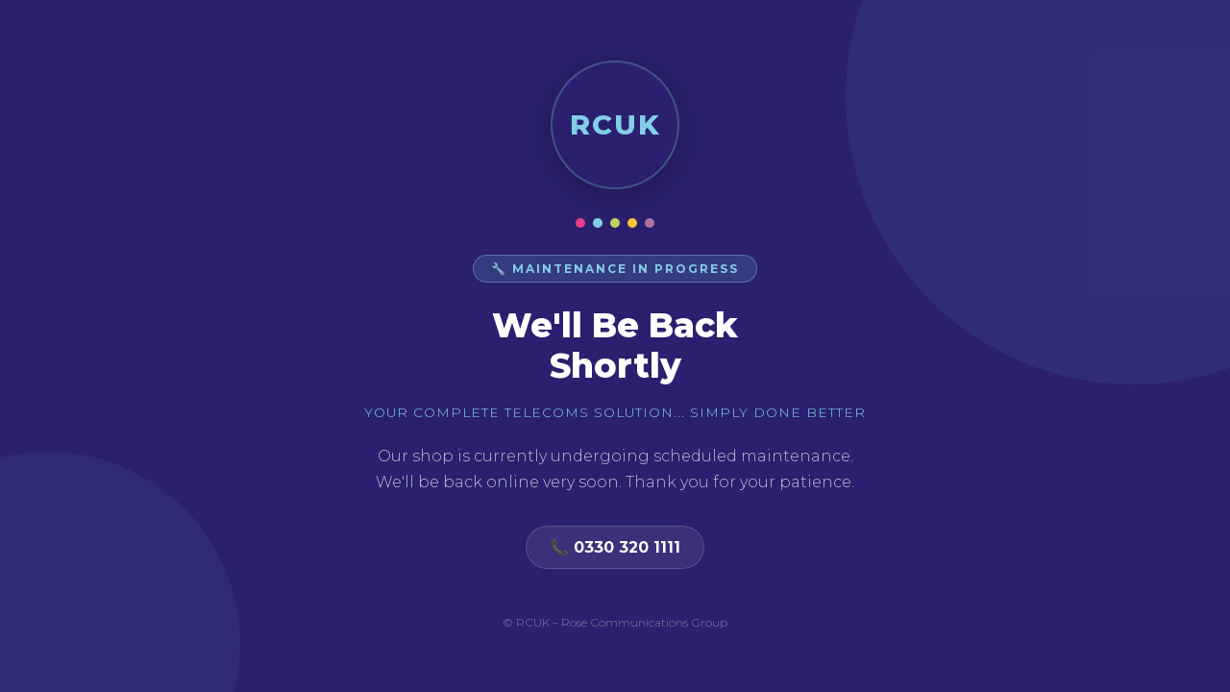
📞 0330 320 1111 (615, 547)
